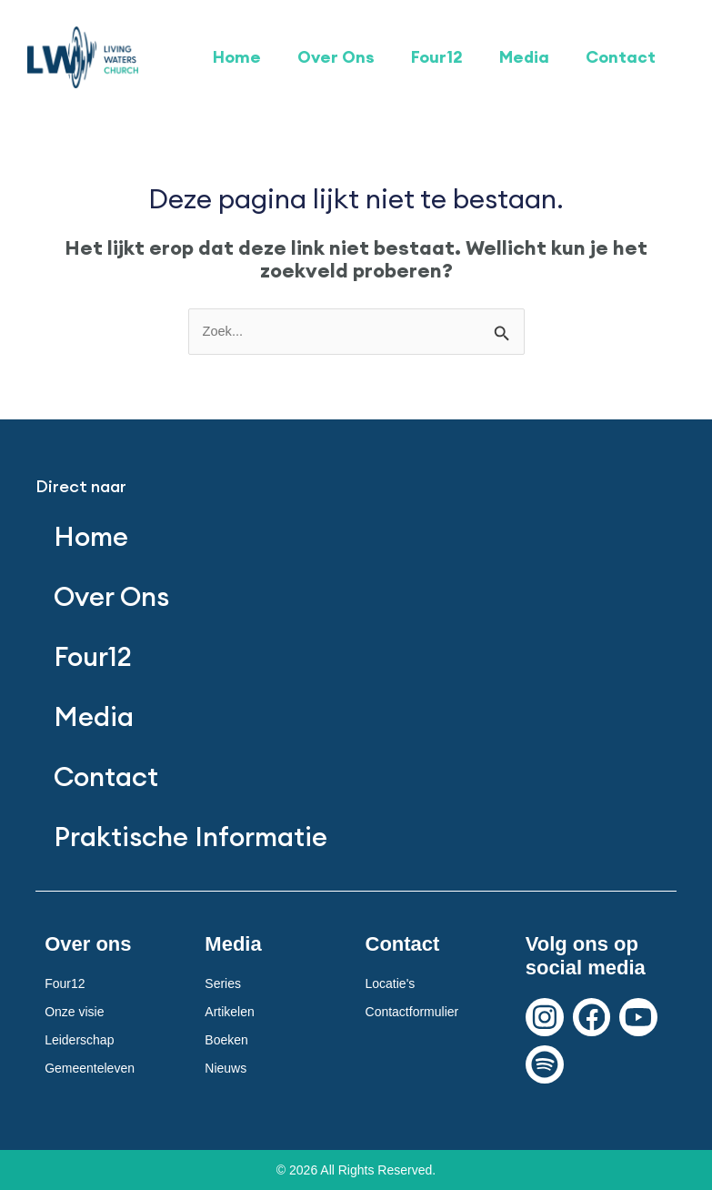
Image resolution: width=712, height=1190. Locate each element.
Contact (621, 56)
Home (237, 56)
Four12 (437, 56)
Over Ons (336, 56)
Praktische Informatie (190, 836)
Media (524, 56)
